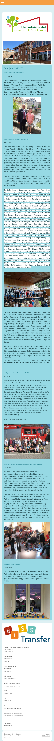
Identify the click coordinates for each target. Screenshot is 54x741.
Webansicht (46, 736)
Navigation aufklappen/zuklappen (27, 2)
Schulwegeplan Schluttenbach (13, 715)
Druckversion (9, 734)
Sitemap (18, 734)
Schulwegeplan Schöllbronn (13, 713)
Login (48, 734)
